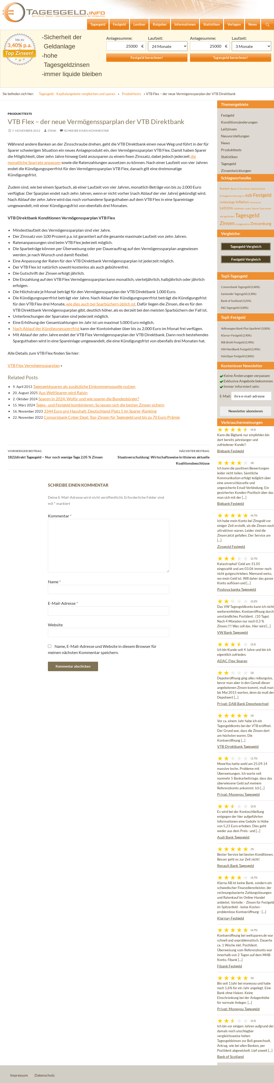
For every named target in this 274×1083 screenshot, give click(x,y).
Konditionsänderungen (239, 122)
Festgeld (227, 115)
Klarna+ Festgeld (230, 918)
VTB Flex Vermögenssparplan (34, 365)
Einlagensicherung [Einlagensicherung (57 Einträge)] (230, 195)
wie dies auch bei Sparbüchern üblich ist (100, 303)
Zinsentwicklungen (236, 170)
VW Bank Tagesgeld (232, 632)
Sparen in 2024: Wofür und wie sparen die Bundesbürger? (88, 398)
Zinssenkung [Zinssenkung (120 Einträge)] (260, 223)
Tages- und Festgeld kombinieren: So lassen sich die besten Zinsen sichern (100, 404)
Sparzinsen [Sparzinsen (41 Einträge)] (265, 208)
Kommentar (59, 515)
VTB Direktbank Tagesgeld (238, 746)
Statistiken (229, 157)
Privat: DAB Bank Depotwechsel (243, 703)
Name (54, 581)
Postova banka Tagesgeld (236, 589)
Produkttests (131, 94)
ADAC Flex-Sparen (232, 661)
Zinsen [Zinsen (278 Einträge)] (227, 223)
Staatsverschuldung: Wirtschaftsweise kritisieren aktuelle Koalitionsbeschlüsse (159, 456)
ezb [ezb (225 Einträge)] (248, 195)
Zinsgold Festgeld (231, 546)
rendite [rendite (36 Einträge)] (248, 208)
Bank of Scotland (230, 1056)
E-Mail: (225, 396)
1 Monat (167, 46)
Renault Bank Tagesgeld (235, 865)
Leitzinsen (229, 129)
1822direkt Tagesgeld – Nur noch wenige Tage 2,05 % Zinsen (58, 453)
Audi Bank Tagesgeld (233, 837)
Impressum (19, 1075)
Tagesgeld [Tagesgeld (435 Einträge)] (247, 215)
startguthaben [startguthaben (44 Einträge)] (227, 216)
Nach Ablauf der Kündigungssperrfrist (46, 328)
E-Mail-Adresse (63, 603)
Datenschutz (45, 1075)
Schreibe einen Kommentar (86, 130)
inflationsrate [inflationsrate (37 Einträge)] (255, 202)
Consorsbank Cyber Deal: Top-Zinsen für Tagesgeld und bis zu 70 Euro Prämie (112, 417)
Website (55, 624)
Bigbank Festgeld (230, 451)
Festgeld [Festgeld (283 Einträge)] (262, 195)
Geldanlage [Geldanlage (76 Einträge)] (227, 202)
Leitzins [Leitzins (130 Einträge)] (226, 208)
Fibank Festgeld (229, 966)
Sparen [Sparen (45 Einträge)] (255, 208)
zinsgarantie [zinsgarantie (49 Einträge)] (242, 224)
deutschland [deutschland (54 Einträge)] (258, 188)
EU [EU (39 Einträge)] (243, 196)
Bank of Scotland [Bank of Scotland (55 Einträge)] (240, 188)
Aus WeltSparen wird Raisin (63, 392)
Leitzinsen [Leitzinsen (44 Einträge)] (239, 208)
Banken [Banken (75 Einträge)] (225, 188)
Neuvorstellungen (235, 136)
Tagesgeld (228, 163)
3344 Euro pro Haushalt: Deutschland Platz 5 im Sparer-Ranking (100, 410)
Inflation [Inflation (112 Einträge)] (242, 202)
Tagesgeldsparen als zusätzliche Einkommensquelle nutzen (84, 386)
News (225, 143)
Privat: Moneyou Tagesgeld (238, 794)
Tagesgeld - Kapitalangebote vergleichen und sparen (77, 94)
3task (51, 130)
